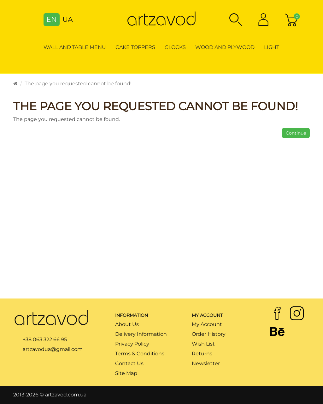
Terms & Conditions (139, 354)
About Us (127, 324)
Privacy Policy (132, 344)
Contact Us (129, 363)
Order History (209, 334)
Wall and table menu (75, 47)
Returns (202, 354)
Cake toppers (135, 47)
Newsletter (206, 363)
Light (271, 47)
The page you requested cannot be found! (78, 84)
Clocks (175, 47)
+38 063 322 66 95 (45, 339)
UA (67, 19)
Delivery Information (141, 334)
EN (51, 19)
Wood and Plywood (225, 47)
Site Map (126, 373)
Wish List (203, 344)
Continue (296, 133)
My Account (207, 324)
